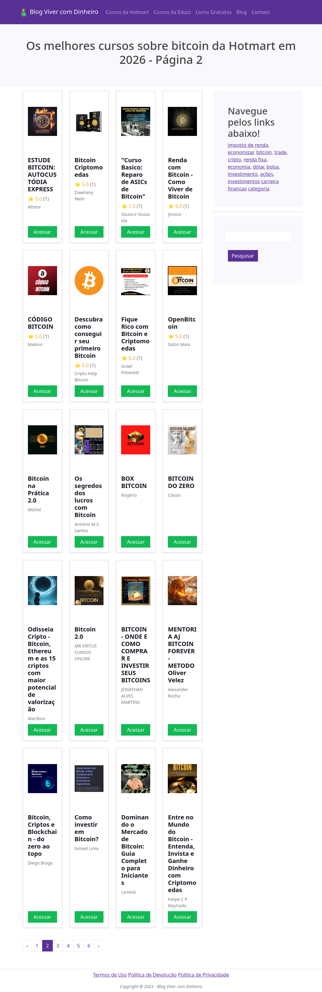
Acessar (42, 232)
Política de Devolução (152, 974)
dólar (258, 166)
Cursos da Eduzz (172, 12)
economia (239, 166)
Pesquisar (243, 255)
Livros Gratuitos (214, 12)
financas (237, 188)
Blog (241, 12)
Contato (261, 12)
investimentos (244, 181)
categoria (258, 188)
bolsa (272, 166)
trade (280, 152)
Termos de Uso (110, 974)
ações (266, 174)
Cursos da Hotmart (127, 12)
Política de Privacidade (203, 974)
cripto (234, 159)
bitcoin (264, 152)
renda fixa (255, 159)
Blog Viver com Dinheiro (59, 12)
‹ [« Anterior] (27, 945)
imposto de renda (248, 145)
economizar (241, 152)
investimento (243, 174)
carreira (270, 181)
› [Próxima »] (98, 945)
